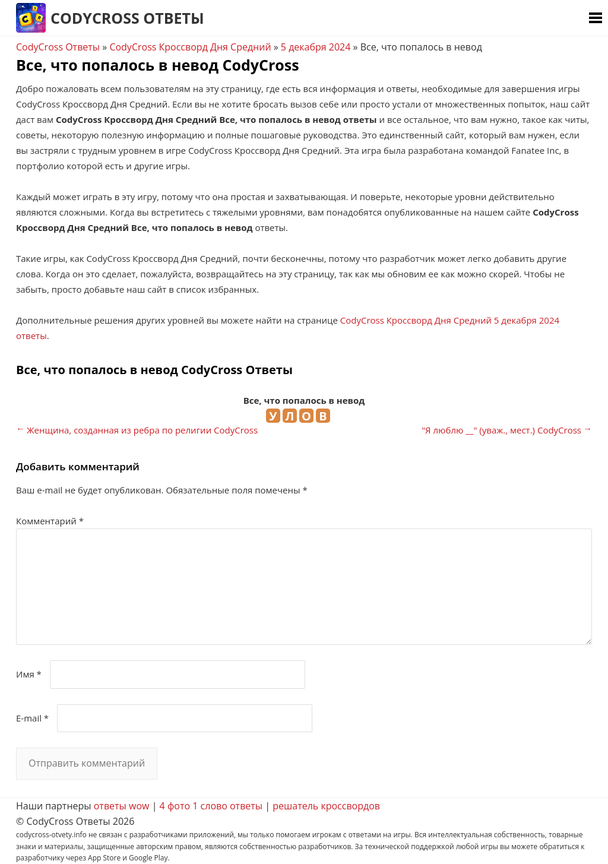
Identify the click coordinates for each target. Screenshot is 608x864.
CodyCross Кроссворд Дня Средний (190, 46)
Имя (29, 674)
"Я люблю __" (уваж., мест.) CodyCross (501, 430)
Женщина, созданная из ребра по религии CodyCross (142, 430)
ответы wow (122, 805)
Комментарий (50, 521)
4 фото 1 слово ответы (211, 805)
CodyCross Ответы (127, 18)
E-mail (32, 718)
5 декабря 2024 (316, 46)
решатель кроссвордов (326, 805)
